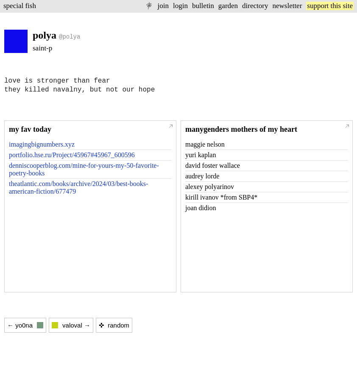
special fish (19, 6)
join (162, 6)
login (180, 6)
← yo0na (25, 325)
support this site (330, 6)
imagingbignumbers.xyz (42, 144)
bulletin (203, 6)
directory (255, 6)
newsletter (287, 6)
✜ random (114, 325)
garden (228, 6)
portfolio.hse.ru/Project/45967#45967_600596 (72, 154)
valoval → (71, 325)
